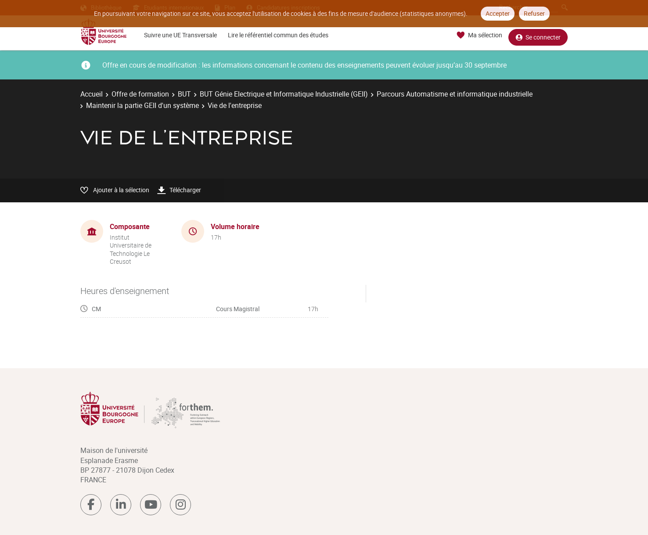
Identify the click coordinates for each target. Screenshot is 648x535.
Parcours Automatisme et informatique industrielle (455, 94)
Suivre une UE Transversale (180, 35)
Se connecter (538, 35)
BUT (184, 94)
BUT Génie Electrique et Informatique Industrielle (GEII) (284, 94)
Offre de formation (140, 94)
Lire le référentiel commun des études (278, 35)
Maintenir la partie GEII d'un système (142, 105)
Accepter (498, 13)
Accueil (91, 94)
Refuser (534, 13)
